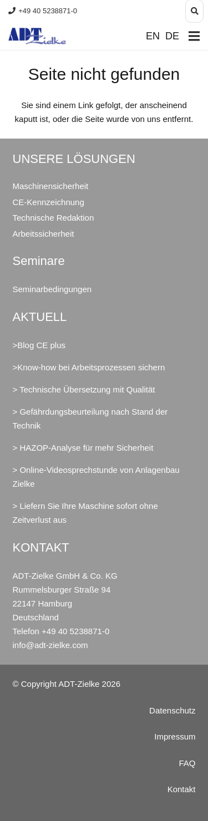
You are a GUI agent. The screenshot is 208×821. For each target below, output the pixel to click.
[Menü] (194, 36)
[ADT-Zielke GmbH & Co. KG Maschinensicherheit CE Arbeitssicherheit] (37, 36)
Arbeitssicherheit (43, 233)
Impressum (174, 736)
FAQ (187, 763)
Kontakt (182, 789)
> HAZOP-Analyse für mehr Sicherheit (83, 447)
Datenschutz (172, 710)
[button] (194, 11)
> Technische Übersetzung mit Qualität (84, 389)
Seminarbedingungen (52, 289)
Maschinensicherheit (51, 186)
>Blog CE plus (39, 345)
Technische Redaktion (53, 217)
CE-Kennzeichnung (48, 202)
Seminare (39, 261)
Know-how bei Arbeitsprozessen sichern (91, 367)
